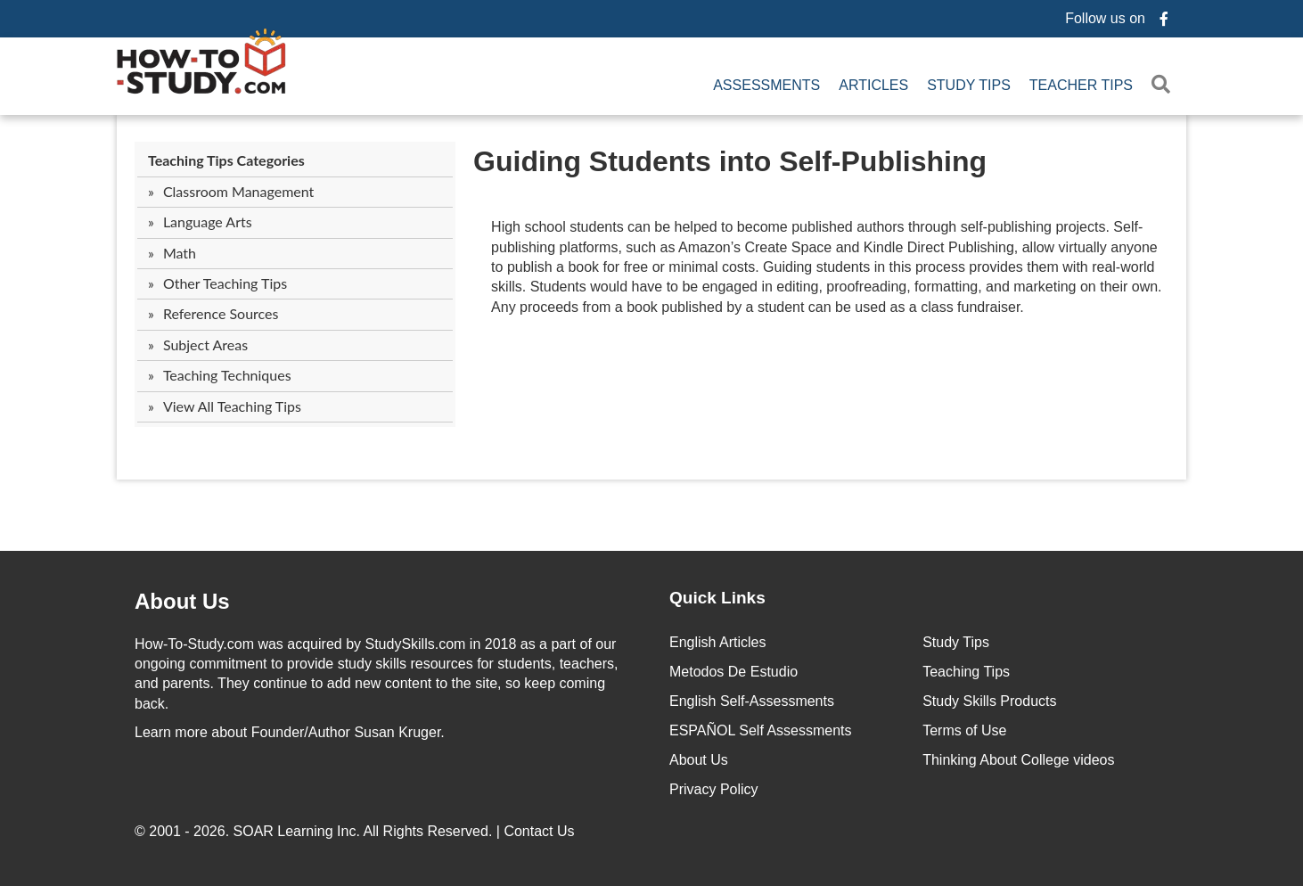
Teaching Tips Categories (226, 160)
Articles (873, 85)
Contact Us (541, 831)
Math (179, 252)
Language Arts (207, 221)
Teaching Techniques (227, 374)
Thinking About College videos (1018, 759)
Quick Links (717, 597)
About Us (698, 759)
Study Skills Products (989, 701)
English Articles (717, 642)
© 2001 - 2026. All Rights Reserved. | (356, 831)
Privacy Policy (713, 789)
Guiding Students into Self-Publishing (730, 161)
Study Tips (969, 85)
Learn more (171, 732)
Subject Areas (205, 344)
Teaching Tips (966, 671)
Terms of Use (964, 730)
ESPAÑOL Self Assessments (760, 730)
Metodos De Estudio (733, 671)
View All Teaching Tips (232, 406)
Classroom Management (238, 191)
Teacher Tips (1081, 85)
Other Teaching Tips (225, 283)
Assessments (766, 85)
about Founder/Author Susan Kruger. (290, 732)
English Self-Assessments (751, 701)
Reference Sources (221, 313)
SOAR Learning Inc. (297, 831)
